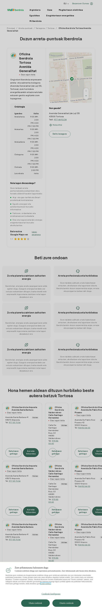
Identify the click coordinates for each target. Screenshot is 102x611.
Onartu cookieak (67, 603)
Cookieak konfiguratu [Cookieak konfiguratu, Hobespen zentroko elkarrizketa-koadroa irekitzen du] (51, 594)
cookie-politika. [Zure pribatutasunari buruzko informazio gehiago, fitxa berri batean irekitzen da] (46, 584)
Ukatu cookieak (35, 603)
